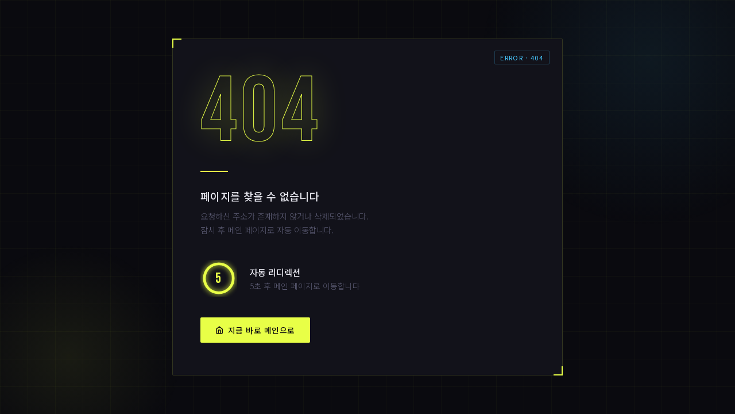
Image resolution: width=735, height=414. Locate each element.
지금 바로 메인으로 (255, 330)
